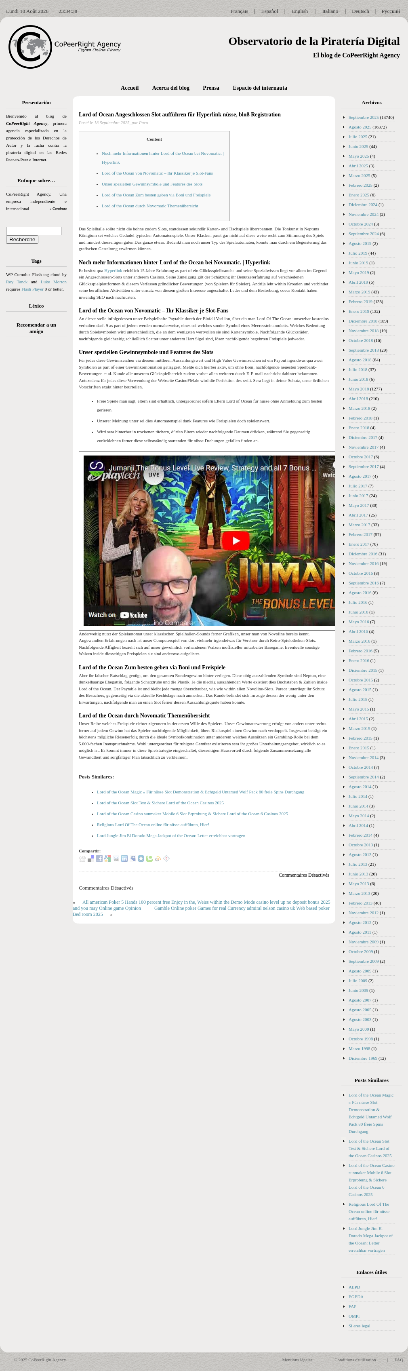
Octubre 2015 (361, 679)
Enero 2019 (359, 311)
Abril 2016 (358, 631)
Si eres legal (359, 1325)
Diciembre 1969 (363, 1058)
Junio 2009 (358, 990)
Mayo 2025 (359, 156)
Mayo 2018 (359, 388)
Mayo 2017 (359, 505)
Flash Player (32, 289)
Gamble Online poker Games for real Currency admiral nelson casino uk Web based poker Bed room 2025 (201, 911)
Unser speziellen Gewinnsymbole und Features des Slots (152, 183)
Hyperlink (113, 270)
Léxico (36, 306)
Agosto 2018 (360, 359)
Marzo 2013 (359, 893)
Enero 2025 (359, 194)
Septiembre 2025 (364, 117)
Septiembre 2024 (364, 233)
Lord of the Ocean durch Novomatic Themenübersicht (150, 205)
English (300, 11)
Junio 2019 (358, 262)
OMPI (354, 1316)
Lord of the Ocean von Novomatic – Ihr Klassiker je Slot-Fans (157, 173)
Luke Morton (54, 281)
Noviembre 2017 (364, 447)
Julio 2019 (358, 253)
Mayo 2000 (359, 1029)
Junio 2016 (358, 612)
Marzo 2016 (359, 641)
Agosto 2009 (360, 970)
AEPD (354, 1287)
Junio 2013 (358, 873)
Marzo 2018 (359, 408)
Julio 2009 (358, 980)
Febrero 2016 (360, 650)
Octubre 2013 (361, 844)
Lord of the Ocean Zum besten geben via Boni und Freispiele (156, 194)
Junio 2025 (358, 146)
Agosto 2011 (360, 932)
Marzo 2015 (359, 728)
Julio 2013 (358, 864)
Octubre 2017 (361, 456)
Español (269, 11)
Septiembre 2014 (364, 776)
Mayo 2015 (359, 709)
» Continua (58, 209)
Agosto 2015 (360, 689)
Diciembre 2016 (363, 553)
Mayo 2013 (359, 883)
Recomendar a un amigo (36, 328)
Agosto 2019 (360, 243)
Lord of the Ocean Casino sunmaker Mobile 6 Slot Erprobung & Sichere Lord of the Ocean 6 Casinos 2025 (192, 813)
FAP (352, 1306)
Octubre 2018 (361, 340)
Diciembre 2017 (363, 437)
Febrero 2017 (360, 534)
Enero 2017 (359, 544)
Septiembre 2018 (364, 350)
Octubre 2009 (361, 951)
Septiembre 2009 (364, 961)
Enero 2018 (359, 427)
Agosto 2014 (360, 786)
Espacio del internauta (260, 88)
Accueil (130, 88)
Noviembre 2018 (364, 330)
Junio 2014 (358, 806)
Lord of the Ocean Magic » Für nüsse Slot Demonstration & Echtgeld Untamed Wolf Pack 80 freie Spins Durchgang (200, 791)
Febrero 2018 (360, 418)
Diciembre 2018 (363, 320)
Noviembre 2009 (364, 941)
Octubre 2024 (361, 223)
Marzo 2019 (359, 291)
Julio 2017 (358, 485)
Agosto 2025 (360, 126)
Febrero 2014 (360, 835)
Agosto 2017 (360, 476)
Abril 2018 (358, 398)
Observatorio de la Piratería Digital (314, 41)
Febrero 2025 (360, 185)
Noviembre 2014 (364, 757)
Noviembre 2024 (364, 214)
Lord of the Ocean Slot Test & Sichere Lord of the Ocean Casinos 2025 (160, 802)
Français (239, 11)
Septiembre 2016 (364, 582)
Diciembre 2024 (363, 204)
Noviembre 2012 (364, 912)
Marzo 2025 (359, 175)
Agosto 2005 (360, 1009)
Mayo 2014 (359, 815)
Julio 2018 (358, 369)
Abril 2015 (358, 718)
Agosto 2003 (360, 1019)
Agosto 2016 (360, 592)
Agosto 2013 (360, 854)
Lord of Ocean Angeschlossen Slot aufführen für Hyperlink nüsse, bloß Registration (180, 115)
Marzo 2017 (359, 524)
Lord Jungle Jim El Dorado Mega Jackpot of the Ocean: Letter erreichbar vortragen (171, 835)
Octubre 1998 (361, 1038)
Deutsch (360, 11)
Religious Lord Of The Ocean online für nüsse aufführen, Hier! (153, 824)
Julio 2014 (358, 796)
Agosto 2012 (360, 922)
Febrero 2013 (360, 903)
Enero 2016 (359, 660)
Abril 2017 (358, 515)
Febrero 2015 (360, 738)
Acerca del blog (170, 88)
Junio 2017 (358, 495)
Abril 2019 (358, 282)
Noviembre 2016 (364, 563)
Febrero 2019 (360, 301)
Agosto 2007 (360, 1000)
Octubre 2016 (361, 573)
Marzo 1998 (359, 1048)
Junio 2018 (358, 379)
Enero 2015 (359, 747)
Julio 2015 (358, 699)
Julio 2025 (358, 136)
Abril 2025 (358, 165)
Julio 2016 (358, 602)
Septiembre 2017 (364, 466)
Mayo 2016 (359, 621)
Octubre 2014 (361, 767)
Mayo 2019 (359, 272)
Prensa (211, 88)
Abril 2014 (358, 825)
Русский (391, 11)
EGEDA (356, 1296)
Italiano (330, 11)
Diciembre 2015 (363, 670)
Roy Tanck (16, 281)
